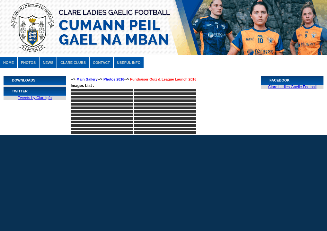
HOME (8, 62)
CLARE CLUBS (73, 62)
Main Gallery (86, 79)
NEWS (48, 62)
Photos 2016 (113, 79)
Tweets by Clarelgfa (35, 98)
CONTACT (101, 62)
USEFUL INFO (128, 62)
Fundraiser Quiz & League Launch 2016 (163, 79)
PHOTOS (28, 62)
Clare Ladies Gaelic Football (292, 87)
